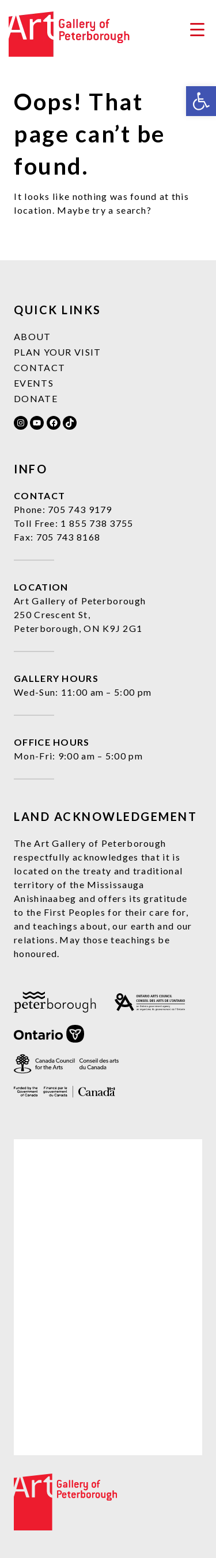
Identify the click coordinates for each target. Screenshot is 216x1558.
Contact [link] (39, 367)
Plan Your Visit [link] (57, 351)
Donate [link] (36, 398)
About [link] (32, 336)
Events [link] (34, 382)
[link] (201, 101)
